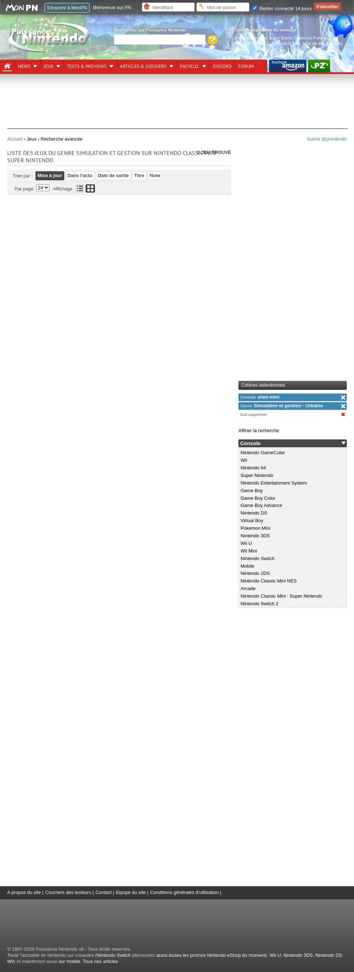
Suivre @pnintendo (327, 139)
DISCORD (222, 66)
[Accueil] (7, 66)
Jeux (48, 66)
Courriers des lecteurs (68, 892)
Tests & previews (87, 66)
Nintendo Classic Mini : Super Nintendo (281, 596)
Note (155, 175)
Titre (139, 175)
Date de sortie (113, 175)
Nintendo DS (254, 513)
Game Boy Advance (261, 505)
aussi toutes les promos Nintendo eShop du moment (211, 955)
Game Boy (252, 490)
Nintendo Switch (258, 558)
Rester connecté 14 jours (282, 8)
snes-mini (260, 397)
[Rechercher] (160, 39)
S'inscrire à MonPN (67, 7)
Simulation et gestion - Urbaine (281, 405)
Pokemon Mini (255, 528)
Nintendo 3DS (255, 535)
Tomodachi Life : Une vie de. (297, 43)
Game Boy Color (258, 498)
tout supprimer (253, 414)
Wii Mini (249, 551)
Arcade (248, 588)
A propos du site (24, 892)
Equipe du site (131, 892)
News (24, 66)
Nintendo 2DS (255, 573)
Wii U (246, 543)
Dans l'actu (80, 175)
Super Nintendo (257, 475)
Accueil (14, 139)
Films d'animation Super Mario (263, 37)
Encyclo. (189, 66)
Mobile (247, 566)
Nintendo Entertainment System (274, 483)
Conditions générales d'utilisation (184, 892)
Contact (103, 892)
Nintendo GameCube (263, 452)
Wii (244, 460)
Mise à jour (50, 175)
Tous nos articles (100, 961)
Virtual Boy (252, 520)
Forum (246, 66)
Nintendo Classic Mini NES (269, 581)
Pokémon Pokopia (311, 37)
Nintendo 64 (253, 467)
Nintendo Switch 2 (252, 43)
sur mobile (69, 961)
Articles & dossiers (143, 66)
